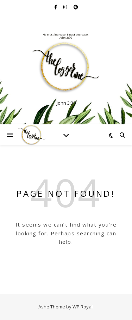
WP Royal (83, 306)
